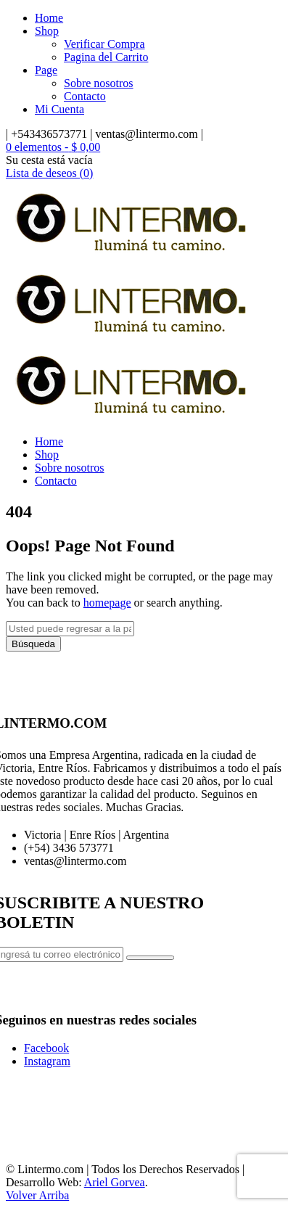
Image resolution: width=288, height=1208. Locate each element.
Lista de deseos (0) (49, 173)
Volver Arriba (37, 1195)
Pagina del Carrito (106, 57)
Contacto (85, 96)
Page (46, 70)
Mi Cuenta (59, 109)
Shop (47, 31)
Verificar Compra (104, 44)
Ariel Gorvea (114, 1182)
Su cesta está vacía (49, 160)
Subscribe (150, 958)
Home (49, 18)
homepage (107, 602)
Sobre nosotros (98, 83)
